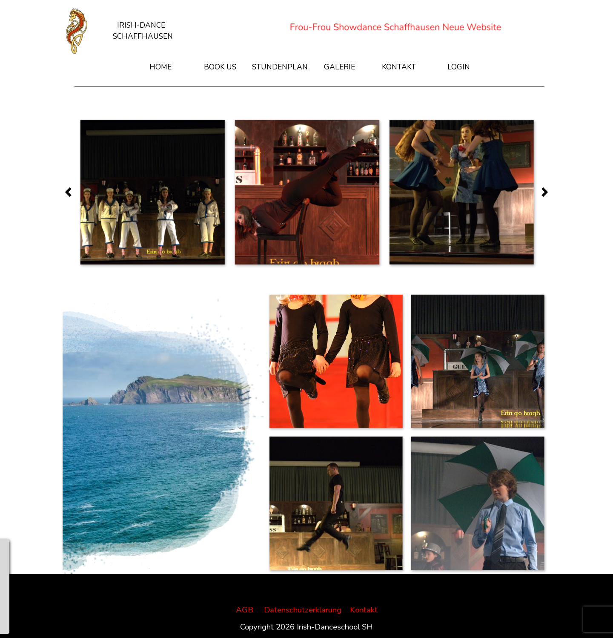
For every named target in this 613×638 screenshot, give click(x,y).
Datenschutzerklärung (302, 609)
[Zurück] (71, 192)
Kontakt (364, 609)
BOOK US (220, 67)
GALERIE (339, 67)
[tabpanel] (142, 25)
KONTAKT (399, 67)
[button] (152, 192)
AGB (244, 609)
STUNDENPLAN (280, 67)
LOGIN (458, 67)
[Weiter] (542, 192)
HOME (160, 67)
